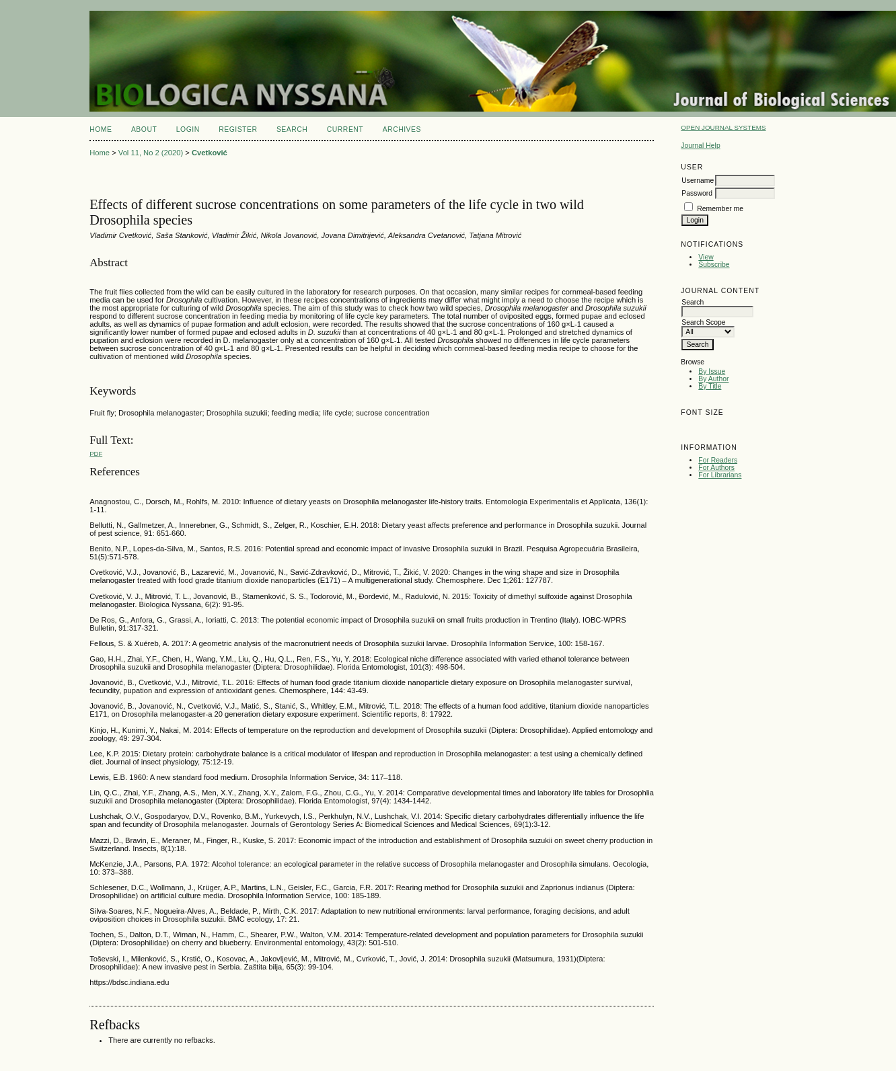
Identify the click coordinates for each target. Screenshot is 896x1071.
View (705, 257)
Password (696, 193)
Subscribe (713, 264)
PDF (95, 453)
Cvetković (209, 153)
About (144, 129)
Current (345, 129)
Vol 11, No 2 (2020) (150, 153)
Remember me (720, 208)
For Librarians (719, 475)
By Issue (711, 371)
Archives (402, 129)
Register (238, 129)
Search (291, 129)
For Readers (717, 460)
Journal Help (700, 145)
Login (188, 129)
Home (100, 129)
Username (697, 180)
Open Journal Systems (723, 127)
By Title (709, 386)
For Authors (716, 467)
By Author (713, 379)
